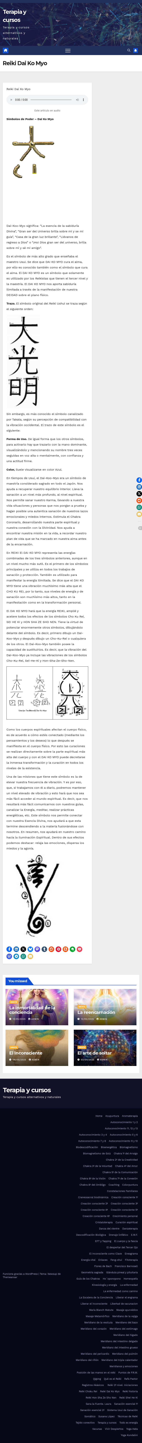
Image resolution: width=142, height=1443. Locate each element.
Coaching (114, 1184)
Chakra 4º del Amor (126, 1166)
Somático (89, 1416)
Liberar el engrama (127, 1297)
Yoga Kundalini (129, 1435)
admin (33, 1019)
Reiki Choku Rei (88, 1391)
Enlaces (102, 1260)
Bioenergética (109, 1147)
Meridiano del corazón (93, 1328)
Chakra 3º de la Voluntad (97, 1166)
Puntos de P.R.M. (128, 1372)
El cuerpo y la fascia (126, 1241)
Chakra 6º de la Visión (93, 1178)
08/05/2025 (20, 1060)
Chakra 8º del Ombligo (93, 1184)
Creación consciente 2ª (94, 1203)
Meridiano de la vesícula (98, 1322)
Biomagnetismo (129, 1147)
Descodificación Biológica (91, 1234)
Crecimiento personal (125, 1216)
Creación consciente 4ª (94, 1209)
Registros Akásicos (93, 1385)
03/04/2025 (88, 1060)
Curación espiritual (127, 1222)
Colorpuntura (130, 1184)
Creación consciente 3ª (124, 1203)
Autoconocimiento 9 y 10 (123, 1141)
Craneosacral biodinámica (93, 1197)
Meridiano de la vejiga (125, 1316)
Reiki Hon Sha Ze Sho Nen (101, 1397)
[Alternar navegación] (68, 50)
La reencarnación (96, 1012)
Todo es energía (128, 1422)
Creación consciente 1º (124, 1197)
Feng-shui (116, 1260)
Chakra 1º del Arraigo (126, 1153)
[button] (128, 50)
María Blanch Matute (101, 1310)
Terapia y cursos (27, 1090)
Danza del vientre (109, 1228)
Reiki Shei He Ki (128, 1397)
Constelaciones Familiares (122, 1191)
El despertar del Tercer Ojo (122, 1247)
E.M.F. (134, 1234)
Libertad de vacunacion (124, 1303)
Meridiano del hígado (125, 1335)
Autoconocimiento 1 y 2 (124, 1122)
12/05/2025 (20, 1019)
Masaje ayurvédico (127, 1310)
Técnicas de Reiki (128, 1416)
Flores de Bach (103, 1266)
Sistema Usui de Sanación (122, 1410)
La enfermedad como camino (120, 1291)
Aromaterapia (130, 1116)
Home (99, 1116)
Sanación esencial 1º (126, 1403)
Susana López (106, 1416)
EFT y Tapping (103, 1241)
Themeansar (10, 1277)
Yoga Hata (132, 1429)
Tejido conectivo (85, 1422)
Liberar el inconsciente (94, 1303)
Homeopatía (131, 1278)
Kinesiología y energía (104, 1285)
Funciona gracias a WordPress (20, 1274)
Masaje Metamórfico (97, 1316)
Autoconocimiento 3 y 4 (93, 1134)
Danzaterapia (130, 1228)
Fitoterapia (131, 1260)
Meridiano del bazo (127, 1322)
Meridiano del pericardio (95, 1353)
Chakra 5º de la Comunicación (120, 1172)
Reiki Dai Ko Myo (110, 1391)
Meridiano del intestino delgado (119, 1341)
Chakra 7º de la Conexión (123, 1178)
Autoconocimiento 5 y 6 (124, 1134)
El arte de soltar (94, 1053)
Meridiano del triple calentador (120, 1360)
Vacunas (97, 1429)
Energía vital (88, 1260)
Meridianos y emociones (124, 1366)
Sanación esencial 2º (92, 1410)
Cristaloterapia (104, 1222)
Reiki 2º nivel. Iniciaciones (123, 1385)
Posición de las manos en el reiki (96, 1372)
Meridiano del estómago (124, 1328)
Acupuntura (112, 1116)
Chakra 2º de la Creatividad (122, 1159)
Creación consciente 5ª (124, 1209)
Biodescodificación (87, 1147)
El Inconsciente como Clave (105, 1253)
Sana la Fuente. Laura (98, 1403)
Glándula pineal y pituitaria (122, 1272)
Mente (13, 1002)
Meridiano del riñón (87, 1360)
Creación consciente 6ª (96, 1216)
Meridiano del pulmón (125, 1353)
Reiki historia (130, 1391)
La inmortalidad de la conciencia (32, 1010)
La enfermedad (129, 1285)
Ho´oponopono (112, 1278)
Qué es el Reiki (112, 1378)
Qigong (97, 1378)
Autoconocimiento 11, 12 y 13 (121, 1128)
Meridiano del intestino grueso (120, 1347)
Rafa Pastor (131, 1378)
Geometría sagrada (92, 1272)
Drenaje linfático (118, 1234)
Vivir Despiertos (114, 1429)
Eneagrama (131, 1253)
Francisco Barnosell (126, 1266)
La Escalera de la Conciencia (96, 1297)
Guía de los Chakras (88, 1278)
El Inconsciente (25, 1053)
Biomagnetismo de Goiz (97, 1153)
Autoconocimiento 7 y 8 (92, 1141)
